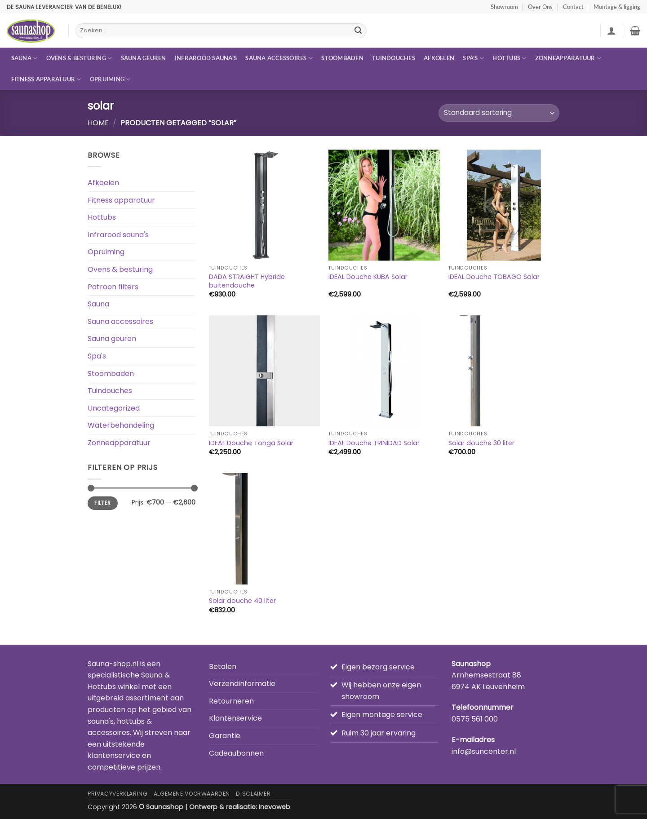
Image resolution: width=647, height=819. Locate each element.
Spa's (97, 356)
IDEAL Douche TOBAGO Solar (494, 277)
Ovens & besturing (79, 58)
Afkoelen (439, 58)
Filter (102, 503)
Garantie (224, 735)
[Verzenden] (358, 31)
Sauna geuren (143, 58)
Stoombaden (342, 58)
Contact (573, 6)
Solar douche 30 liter (481, 443)
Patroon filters (113, 287)
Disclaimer (253, 793)
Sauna (24, 58)
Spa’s (473, 58)
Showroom (504, 6)
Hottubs (509, 58)
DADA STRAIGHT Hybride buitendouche (247, 281)
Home (98, 123)
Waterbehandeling (121, 425)
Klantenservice (235, 718)
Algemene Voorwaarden (192, 793)
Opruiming (110, 79)
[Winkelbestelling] (499, 113)
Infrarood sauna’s (206, 58)
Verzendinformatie (242, 683)
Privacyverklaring (117, 793)
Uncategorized (114, 408)
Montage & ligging (617, 6)
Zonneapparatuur (568, 58)
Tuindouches (393, 58)
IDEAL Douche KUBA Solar (368, 277)
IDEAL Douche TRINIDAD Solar (374, 443)
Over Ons (540, 6)
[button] (611, 30)
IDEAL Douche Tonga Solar (251, 443)
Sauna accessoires (279, 58)
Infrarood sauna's (118, 235)
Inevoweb (274, 806)
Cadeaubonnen (236, 753)
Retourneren (231, 701)
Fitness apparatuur (46, 79)
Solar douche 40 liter (242, 601)
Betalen (222, 666)
